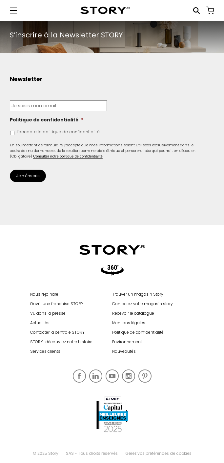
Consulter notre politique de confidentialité (68, 156)
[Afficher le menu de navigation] (13, 10)
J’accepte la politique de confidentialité (58, 132)
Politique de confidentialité (46, 120)
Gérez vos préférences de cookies (158, 453)
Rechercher (196, 10)
